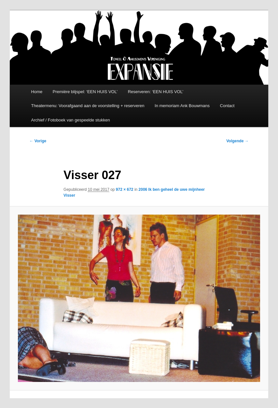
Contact (227, 105)
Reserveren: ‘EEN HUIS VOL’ (156, 91)
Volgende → (237, 141)
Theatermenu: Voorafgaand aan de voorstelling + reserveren (88, 105)
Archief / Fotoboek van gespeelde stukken (70, 120)
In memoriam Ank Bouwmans (182, 105)
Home (37, 91)
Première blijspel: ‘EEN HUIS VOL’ (85, 91)
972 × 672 (124, 189)
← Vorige (37, 141)
